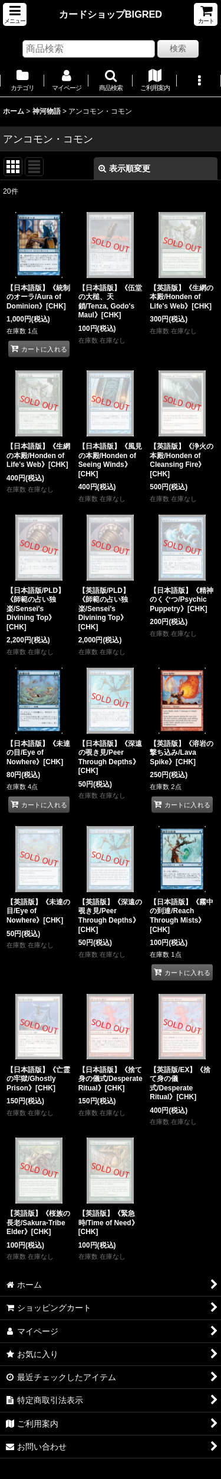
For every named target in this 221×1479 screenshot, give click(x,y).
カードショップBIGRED (110, 14)
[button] (15, 14)
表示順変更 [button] (124, 168)
